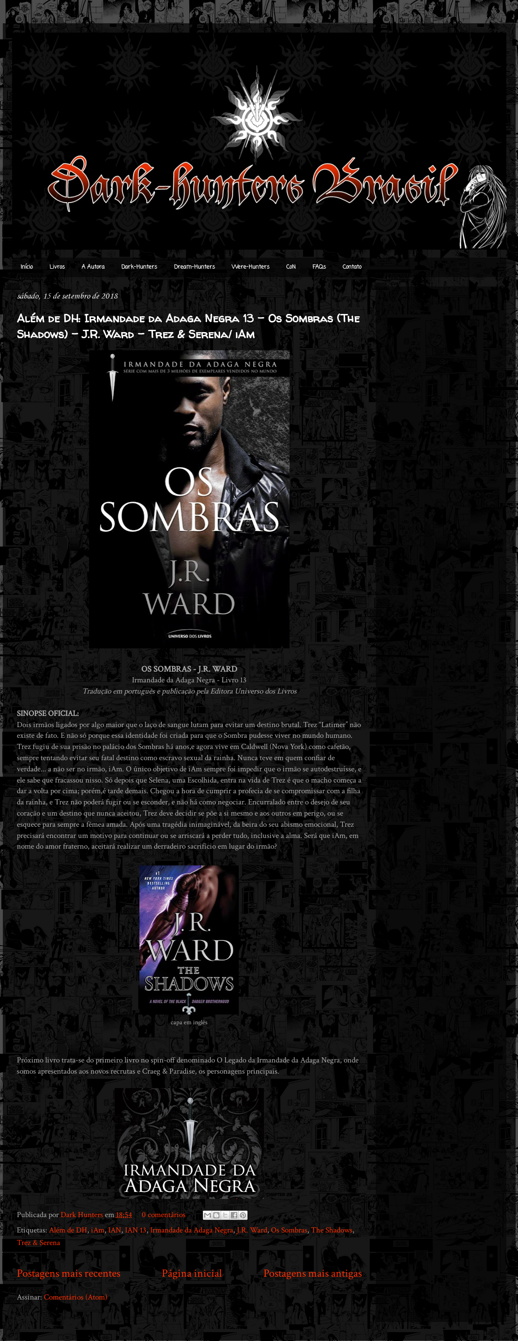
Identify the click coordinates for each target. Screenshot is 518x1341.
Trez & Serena (38, 1243)
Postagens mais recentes (68, 1273)
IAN (114, 1230)
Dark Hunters (83, 1215)
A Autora (93, 267)
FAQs (319, 267)
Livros (57, 267)
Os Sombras (289, 1230)
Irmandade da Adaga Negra (191, 1230)
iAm (97, 1230)
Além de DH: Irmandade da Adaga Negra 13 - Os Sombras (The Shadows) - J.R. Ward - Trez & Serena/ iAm (188, 326)
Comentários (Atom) (75, 1297)
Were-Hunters (250, 267)
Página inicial (192, 1273)
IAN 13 (135, 1230)
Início (27, 267)
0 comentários (164, 1215)
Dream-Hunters (194, 267)
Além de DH (68, 1230)
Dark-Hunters (139, 267)
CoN (291, 267)
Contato (352, 267)
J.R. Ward (252, 1230)
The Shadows (331, 1230)
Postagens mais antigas (312, 1273)
